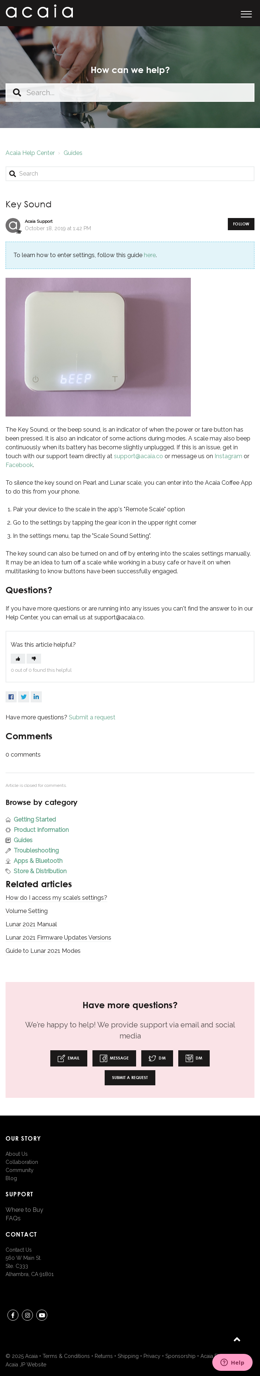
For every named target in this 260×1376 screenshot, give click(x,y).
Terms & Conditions (66, 1356)
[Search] (130, 173)
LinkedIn (36, 696)
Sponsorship (180, 1356)
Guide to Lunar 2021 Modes (43, 950)
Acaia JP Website (26, 1365)
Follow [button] (241, 223)
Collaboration (22, 1162)
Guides (73, 152)
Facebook (19, 465)
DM (157, 1058)
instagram (27, 1316)
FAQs (13, 1218)
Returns (104, 1356)
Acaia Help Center (30, 152)
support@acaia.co (138, 456)
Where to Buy (24, 1209)
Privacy (152, 1356)
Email (69, 1058)
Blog (11, 1178)
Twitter (23, 696)
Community (20, 1170)
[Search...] (130, 92)
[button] (246, 13)
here (150, 255)
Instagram (228, 456)
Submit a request (92, 717)
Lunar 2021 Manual (31, 924)
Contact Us (19, 1250)
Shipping (128, 1356)
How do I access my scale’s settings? (56, 897)
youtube (42, 1316)
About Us (17, 1154)
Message (114, 1058)
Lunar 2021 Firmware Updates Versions (58, 937)
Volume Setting (27, 911)
